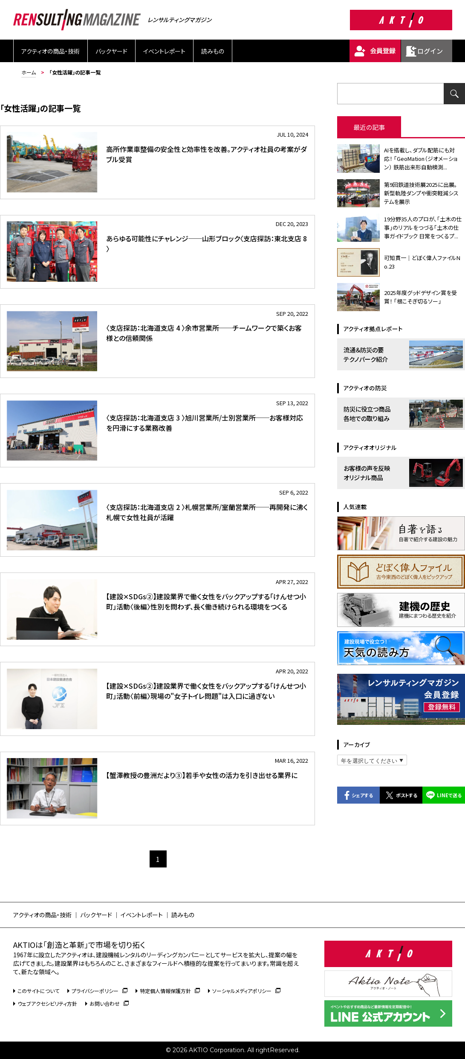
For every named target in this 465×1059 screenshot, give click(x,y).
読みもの (212, 51)
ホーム (28, 72)
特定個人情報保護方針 (170, 990)
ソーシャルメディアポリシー (246, 990)
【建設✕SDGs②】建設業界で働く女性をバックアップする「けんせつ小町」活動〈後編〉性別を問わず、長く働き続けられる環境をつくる (206, 601)
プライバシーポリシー (99, 990)
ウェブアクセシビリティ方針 (47, 1003)
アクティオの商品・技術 (50, 51)
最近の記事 (369, 127)
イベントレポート (164, 51)
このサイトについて (38, 990)
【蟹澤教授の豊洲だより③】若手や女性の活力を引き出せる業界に (201, 775)
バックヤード (111, 51)
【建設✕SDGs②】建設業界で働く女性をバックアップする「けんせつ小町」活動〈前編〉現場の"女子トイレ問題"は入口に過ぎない (206, 691)
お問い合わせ (109, 1003)
